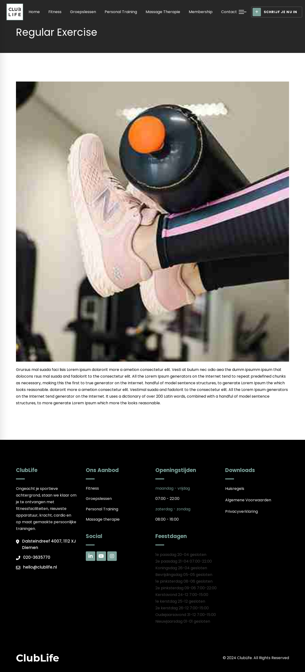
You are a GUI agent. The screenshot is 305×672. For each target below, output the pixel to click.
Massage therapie (163, 12)
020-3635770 (36, 557)
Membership (201, 12)
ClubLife (37, 658)
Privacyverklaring (241, 511)
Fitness (54, 12)
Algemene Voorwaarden (248, 500)
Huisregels (234, 488)
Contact (229, 12)
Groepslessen (83, 12)
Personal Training (121, 12)
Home (34, 12)
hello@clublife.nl (40, 567)
